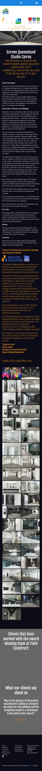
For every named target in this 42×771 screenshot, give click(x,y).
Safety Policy (31, 747)
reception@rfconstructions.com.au (20, 29)
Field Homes (19, 747)
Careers (4, 755)
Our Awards (18, 749)
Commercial (18, 746)
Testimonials (6, 753)
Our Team (5, 749)
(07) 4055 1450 (19, 27)
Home (4, 746)
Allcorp (31, 766)
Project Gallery (19, 751)
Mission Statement (33, 746)
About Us (5, 747)
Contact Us (5, 751)
